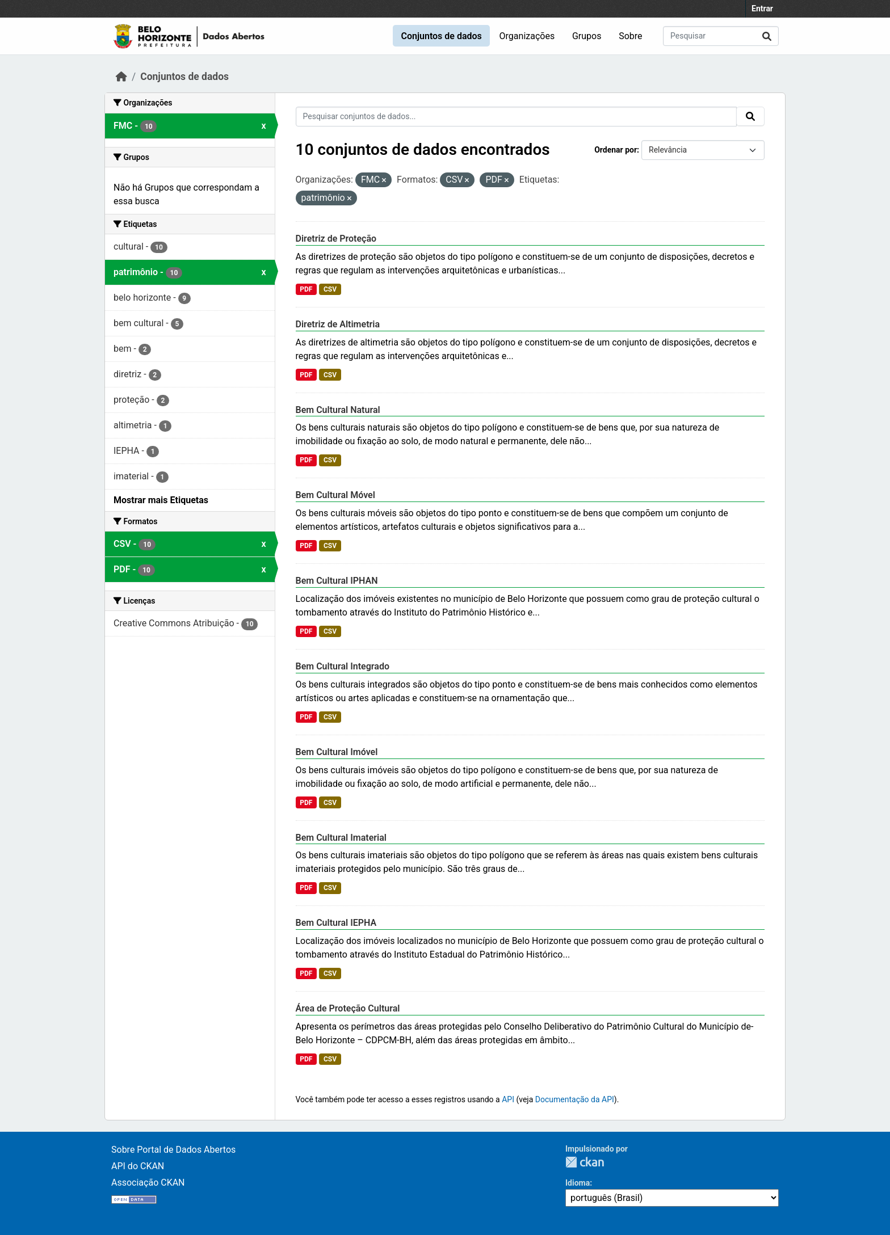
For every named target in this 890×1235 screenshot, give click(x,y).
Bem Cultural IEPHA (336, 922)
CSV (330, 289)
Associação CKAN (148, 1182)
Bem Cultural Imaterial (341, 837)
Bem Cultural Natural (338, 409)
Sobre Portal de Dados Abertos (173, 1149)
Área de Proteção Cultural (348, 1008)
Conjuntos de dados (441, 36)
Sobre (630, 36)
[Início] (121, 76)
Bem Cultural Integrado (342, 666)
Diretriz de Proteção (336, 238)
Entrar (762, 8)
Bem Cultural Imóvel (337, 752)
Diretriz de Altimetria (338, 324)
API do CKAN (137, 1166)
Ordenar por (615, 149)
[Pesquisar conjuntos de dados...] (721, 36)
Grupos (587, 36)
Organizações (527, 36)
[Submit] (767, 36)
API (508, 1099)
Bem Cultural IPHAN (337, 580)
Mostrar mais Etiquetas (161, 500)
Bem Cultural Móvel (335, 495)
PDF (306, 289)
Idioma (577, 1182)
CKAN (584, 1162)
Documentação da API (574, 1099)
